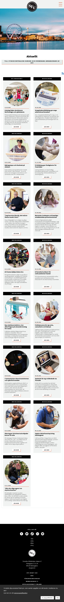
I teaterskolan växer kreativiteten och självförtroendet (17, 379)
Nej (58, 598)
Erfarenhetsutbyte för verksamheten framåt (43, 273)
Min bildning (47, 78)
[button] (60, 4)
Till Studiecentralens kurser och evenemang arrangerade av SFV (32, 62)
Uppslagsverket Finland (32, 584)
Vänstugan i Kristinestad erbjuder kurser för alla (16, 434)
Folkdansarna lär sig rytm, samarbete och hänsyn (44, 326)
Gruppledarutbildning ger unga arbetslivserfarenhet (46, 111)
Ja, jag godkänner (47, 598)
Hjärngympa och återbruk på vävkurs (15, 166)
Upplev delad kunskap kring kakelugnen (44, 434)
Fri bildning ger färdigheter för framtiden (46, 166)
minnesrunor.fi (32, 581)
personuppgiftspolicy (20, 593)
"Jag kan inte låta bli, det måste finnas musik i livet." (16, 216)
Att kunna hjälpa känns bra (14, 272)
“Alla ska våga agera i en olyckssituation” (13, 489)
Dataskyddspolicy (32, 539)
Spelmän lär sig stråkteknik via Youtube (46, 379)
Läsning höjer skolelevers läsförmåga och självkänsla (14, 111)
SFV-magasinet (17, 78)
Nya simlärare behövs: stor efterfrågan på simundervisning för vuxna (16, 326)
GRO (32, 575)
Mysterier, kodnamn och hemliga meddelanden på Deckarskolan (46, 216)
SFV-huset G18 (32, 573)
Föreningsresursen (32, 578)
